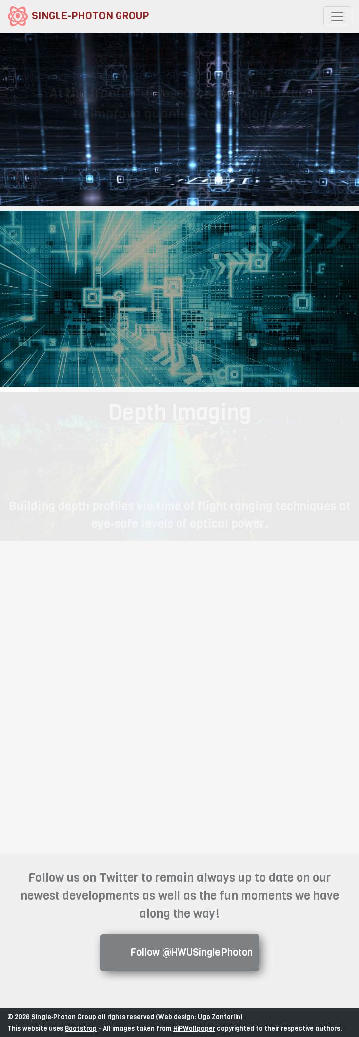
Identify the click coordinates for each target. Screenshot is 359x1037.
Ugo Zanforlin (219, 1016)
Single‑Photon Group (63, 1016)
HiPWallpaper (194, 1028)
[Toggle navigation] (337, 16)
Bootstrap (81, 1028)
